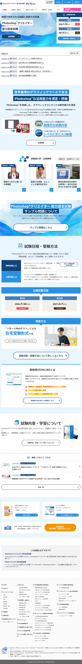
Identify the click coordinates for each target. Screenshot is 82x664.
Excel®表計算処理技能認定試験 (41, 616)
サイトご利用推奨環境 (24, 630)
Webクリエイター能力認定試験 (15, 562)
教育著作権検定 (62, 609)
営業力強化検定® (62, 598)
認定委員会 (5, 608)
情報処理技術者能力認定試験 (41, 587)
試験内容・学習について (31, 9)
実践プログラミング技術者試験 (41, 598)
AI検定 (36, 601)
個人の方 (21, 585)
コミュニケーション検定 (64, 594)
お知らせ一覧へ (74, 53)
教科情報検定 (38, 603)
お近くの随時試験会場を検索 (69, 264)
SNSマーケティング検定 (40, 640)
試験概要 (4, 9)
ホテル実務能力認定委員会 (66, 585)
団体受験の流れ (22, 607)
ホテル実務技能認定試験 (64, 587)
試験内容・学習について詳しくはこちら (41, 443)
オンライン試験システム (8, 622)
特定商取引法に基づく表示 (25, 627)
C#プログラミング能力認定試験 (41, 607)
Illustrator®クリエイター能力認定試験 (18, 553)
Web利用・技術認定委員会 (43, 633)
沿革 (4, 599)
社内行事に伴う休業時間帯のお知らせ (31, 63)
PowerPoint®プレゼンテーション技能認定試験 (44, 625)
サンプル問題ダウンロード (67, 515)
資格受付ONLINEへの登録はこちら (42, 400)
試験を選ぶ (6, 615)
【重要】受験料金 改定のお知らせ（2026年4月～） (36, 71)
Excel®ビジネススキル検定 (40, 618)
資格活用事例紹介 (22, 614)
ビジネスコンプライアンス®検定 (65, 615)
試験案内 (5, 612)
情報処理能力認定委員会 (42, 585)
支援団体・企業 (6, 606)
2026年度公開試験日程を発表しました (31, 67)
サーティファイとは (8, 592)
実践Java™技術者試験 (39, 596)
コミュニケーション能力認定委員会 (69, 591)
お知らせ (5, 588)
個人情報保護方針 (23, 623)
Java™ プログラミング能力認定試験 (42, 592)
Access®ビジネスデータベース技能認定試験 (44, 623)
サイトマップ (22, 620)
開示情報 (5, 601)
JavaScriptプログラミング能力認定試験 (43, 610)
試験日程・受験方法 (16, 9)
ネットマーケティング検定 (40, 636)
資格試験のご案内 (22, 603)
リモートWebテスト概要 (24, 596)
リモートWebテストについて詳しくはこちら (21, 341)
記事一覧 (41, 487)
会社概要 (5, 597)
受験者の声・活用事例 (47, 9)
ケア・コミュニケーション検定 (65, 596)
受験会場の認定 (22, 605)
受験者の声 (21, 592)
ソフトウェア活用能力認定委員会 (44, 613)
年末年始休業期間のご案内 (27, 75)
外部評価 (5, 603)
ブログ (58, 9)
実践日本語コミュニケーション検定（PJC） (68, 600)
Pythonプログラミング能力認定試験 (42, 605)
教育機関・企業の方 (24, 600)
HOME (5, 585)
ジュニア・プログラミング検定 (41, 594)
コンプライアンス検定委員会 (67, 613)
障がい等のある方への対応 (24, 590)
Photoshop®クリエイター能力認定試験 (43, 629)
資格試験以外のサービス (9, 619)
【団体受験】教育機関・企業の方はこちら (60, 527)
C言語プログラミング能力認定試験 (42, 590)
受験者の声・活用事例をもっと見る (69, 159)
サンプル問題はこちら (41, 227)
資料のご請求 (26, 515)
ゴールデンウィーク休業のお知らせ (30, 58)
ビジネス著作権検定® (63, 607)
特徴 (4, 595)
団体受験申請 (22, 609)
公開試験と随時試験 (23, 587)
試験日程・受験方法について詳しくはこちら (41, 355)
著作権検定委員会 (64, 604)
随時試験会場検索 (22, 594)
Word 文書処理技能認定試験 (41, 620)
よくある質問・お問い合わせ (24, 635)
